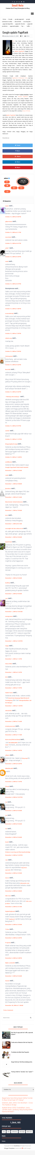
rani (6, 860)
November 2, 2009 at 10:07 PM (13, 797)
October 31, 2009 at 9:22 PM (13, 364)
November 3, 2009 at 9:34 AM (13, 810)
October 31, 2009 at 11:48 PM (13, 457)
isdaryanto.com (24, 883)
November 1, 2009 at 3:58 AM (13, 484)
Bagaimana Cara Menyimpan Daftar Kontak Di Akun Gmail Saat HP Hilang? (17, 1099)
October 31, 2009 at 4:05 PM (13, 216)
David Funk (8, 542)
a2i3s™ (7, 248)
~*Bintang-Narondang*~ (12, 396)
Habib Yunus (9, 692)
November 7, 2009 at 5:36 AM (13, 976)
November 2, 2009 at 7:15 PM (13, 781)
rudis (6, 475)
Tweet (17, 145)
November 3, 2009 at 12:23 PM (13, 855)
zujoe (7, 206)
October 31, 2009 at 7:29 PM (13, 333)
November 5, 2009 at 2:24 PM (13, 938)
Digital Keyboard (10, 911)
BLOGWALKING (13, 742)
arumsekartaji (9, 313)
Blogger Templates (9, 1148)
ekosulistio (8, 710)
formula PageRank (23, 96)
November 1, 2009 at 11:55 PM (13, 706)
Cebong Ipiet (9, 356)
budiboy (7, 582)
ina (6, 802)
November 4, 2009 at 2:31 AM (13, 906)
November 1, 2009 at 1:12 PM (13, 659)
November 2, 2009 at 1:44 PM (13, 750)
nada (6, 261)
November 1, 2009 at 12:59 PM (13, 641)
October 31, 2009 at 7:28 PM (13, 308)
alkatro (7, 755)
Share (17, 151)
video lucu (29, 1131)
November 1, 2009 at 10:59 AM (13, 611)
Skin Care (8, 895)
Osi (6, 828)
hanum (7, 980)
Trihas (7, 929)
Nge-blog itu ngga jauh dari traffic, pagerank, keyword (22, 1033)
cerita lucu (14, 1131)
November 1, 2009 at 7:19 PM (13, 688)
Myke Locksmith (10, 963)
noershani (8, 237)
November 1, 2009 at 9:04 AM (13, 537)
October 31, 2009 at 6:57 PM (13, 284)
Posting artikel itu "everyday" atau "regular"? (22, 1072)
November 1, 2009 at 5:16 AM (13, 497)
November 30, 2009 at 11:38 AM (14, 1005)
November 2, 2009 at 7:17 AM (13, 734)
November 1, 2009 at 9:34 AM (13, 578)
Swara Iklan (8, 663)
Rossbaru (8, 488)
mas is (7, 878)
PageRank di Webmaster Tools (19, 78)
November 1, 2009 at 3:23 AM (13, 470)
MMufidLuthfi (9, 768)
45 (22, 36)
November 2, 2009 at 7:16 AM (13, 721)
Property (7, 942)
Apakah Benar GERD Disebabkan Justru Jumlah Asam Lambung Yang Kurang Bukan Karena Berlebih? (17, 1109)
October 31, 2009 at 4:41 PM (13, 243)
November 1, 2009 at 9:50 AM (13, 593)
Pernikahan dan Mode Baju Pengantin (20, 1052)
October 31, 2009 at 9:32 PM (13, 392)
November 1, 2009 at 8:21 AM (13, 523)
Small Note (17, 5)
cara (8, 1131)
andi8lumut (8, 462)
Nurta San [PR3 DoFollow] (12, 739)
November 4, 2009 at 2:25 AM (13, 873)
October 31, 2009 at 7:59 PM (13, 351)
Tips (4, 1131)
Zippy (7, 645)
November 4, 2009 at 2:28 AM (13, 891)
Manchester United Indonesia (14, 502)
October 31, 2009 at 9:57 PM (13, 426)
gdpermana (8, 221)
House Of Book (26, 111)
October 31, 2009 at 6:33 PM (13, 256)
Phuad (7, 786)
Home (3, 1141)
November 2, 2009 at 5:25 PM (13, 763)
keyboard (12, 919)
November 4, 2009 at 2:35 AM (13, 924)
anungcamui (9, 616)
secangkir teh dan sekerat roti (14, 528)
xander (7, 430)
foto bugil (21, 1131)
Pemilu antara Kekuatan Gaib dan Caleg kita (21, 1042)
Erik (6, 677)
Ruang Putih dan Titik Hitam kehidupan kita (21, 1062)
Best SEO (7, 369)
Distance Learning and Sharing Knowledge (17, 852)
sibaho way (8, 338)
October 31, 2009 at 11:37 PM (13, 439)
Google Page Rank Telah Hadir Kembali (16, 467)
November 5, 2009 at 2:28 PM (13, 958)
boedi (7, 842)
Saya (13, 41)
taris (6, 515)
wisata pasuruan (10, 726)
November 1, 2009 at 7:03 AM (13, 510)
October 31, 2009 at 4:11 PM (13, 232)
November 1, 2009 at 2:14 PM (13, 672)
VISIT (6, 745)
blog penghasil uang (11, 444)
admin (6, 178)
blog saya (25, 758)
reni (6, 598)
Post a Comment (8, 1010)
